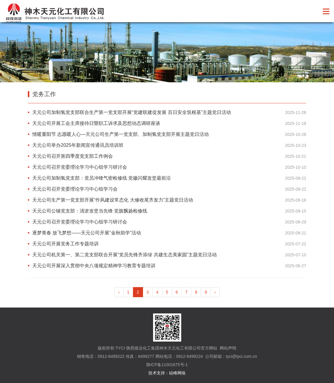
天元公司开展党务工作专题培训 (65, 243)
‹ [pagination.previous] (119, 292)
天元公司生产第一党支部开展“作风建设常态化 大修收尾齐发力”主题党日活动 (112, 199)
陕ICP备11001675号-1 (167, 364)
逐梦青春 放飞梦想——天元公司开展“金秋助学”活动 (86, 232)
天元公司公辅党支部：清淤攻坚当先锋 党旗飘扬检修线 (89, 210)
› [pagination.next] (215, 292)
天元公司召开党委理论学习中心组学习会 (75, 189)
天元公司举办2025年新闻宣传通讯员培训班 (77, 145)
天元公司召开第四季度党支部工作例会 (72, 156)
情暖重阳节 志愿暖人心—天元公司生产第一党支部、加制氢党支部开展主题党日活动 (120, 134)
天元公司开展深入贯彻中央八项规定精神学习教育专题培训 (93, 265)
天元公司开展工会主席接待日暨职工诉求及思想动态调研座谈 (96, 123)
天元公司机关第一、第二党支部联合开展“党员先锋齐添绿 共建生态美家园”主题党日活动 (124, 254)
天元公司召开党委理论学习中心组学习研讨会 (79, 167)
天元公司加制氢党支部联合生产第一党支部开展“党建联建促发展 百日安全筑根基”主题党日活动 (131, 112)
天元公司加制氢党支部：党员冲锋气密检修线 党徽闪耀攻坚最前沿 (101, 178)
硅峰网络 (177, 373)
